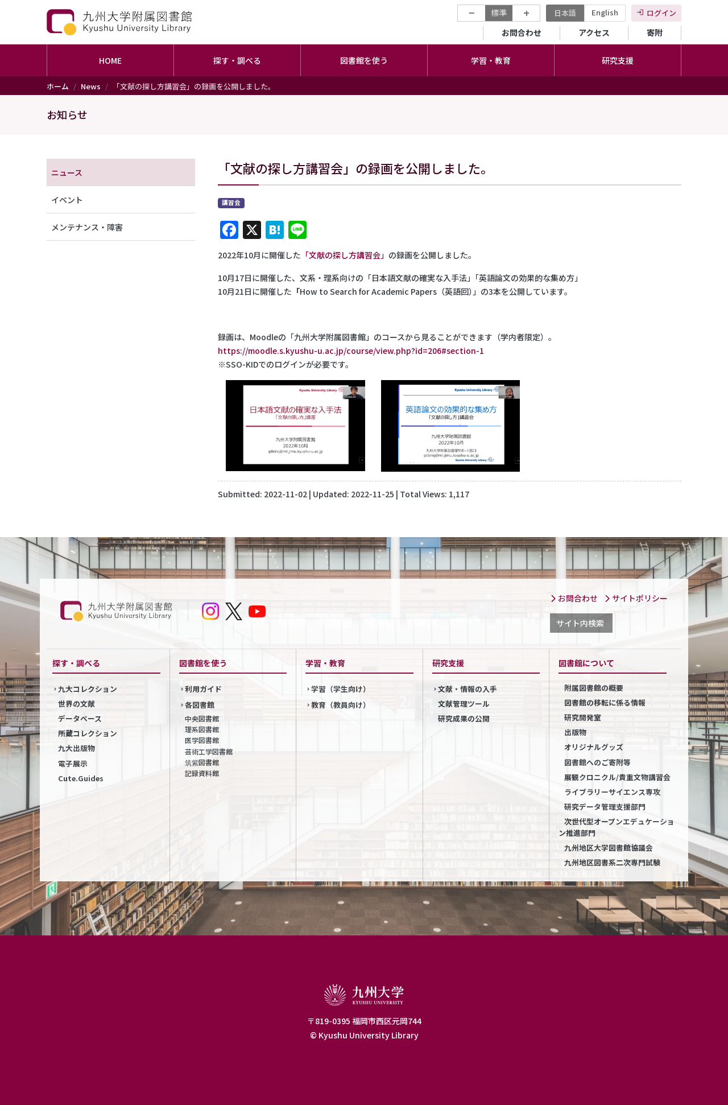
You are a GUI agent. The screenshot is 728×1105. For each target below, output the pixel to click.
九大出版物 (76, 748)
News (91, 86)
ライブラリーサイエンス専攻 (612, 791)
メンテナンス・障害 (87, 227)
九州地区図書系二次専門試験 (612, 862)
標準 (499, 12)
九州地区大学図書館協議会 (608, 847)
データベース (80, 718)
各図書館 (199, 704)
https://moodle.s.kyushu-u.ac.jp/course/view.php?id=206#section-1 (351, 350)
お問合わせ (521, 32)
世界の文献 (76, 703)
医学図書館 (202, 740)
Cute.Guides (81, 778)
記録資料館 (202, 773)
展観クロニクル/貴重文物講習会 (617, 777)
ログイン (661, 12)
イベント (67, 199)
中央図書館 (202, 718)
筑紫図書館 (202, 762)
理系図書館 (202, 729)
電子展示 (73, 763)
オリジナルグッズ (593, 746)
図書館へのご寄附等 (597, 762)
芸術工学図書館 (209, 751)
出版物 (575, 732)
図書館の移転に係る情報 (605, 702)
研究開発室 (582, 717)
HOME (110, 60)
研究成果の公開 (464, 718)
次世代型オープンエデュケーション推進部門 (617, 827)
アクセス (594, 32)
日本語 (565, 12)
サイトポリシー (636, 598)
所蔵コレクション (87, 733)
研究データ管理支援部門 (605, 806)
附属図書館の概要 (593, 687)
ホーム (58, 86)
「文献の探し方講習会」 (344, 255)
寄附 (655, 32)
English (605, 12)
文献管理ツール (464, 703)
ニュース (66, 172)
